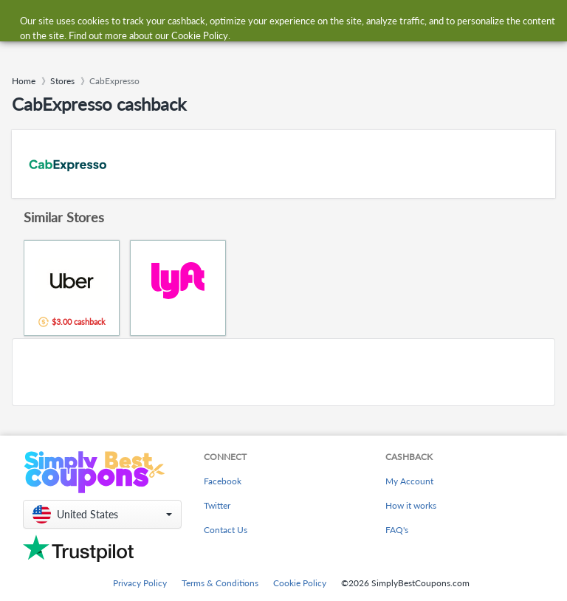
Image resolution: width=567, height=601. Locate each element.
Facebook (222, 481)
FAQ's (396, 529)
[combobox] (268, 21)
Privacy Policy (140, 582)
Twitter (217, 505)
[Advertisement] (283, 372)
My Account (409, 481)
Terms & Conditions (220, 582)
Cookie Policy (299, 582)
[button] (102, 514)
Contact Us (225, 529)
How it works (410, 505)
